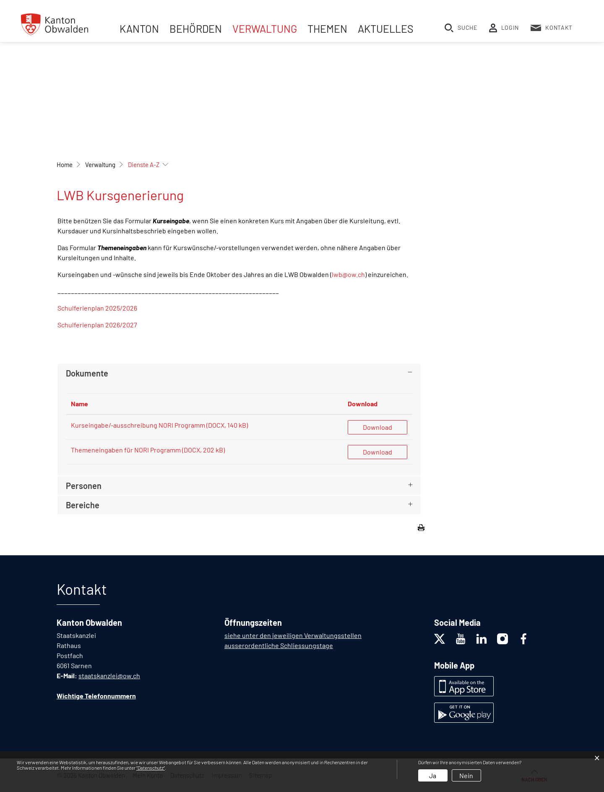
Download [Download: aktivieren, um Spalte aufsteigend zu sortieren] (363, 404)
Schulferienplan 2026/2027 (97, 325)
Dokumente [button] (87, 373)
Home (65, 164)
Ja (432, 775)
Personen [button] (84, 486)
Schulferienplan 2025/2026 (97, 308)
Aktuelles (386, 28)
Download (377, 427)
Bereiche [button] (82, 505)
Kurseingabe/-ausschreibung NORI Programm (138, 425)
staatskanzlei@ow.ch (109, 676)
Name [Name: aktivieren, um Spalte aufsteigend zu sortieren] (79, 404)
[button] (100, 164)
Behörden (195, 28)
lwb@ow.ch (348, 274)
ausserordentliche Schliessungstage (278, 645)
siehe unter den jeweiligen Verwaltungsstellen (293, 635)
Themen (327, 28)
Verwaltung (264, 28)
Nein (466, 775)
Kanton (139, 28)
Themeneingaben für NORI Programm (126, 450)
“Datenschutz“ (150, 768)
